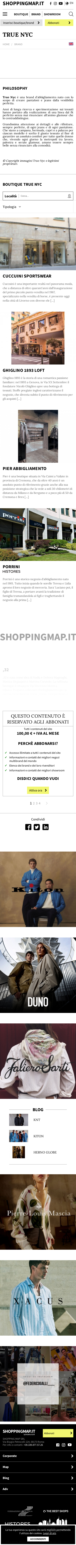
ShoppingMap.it (23, 3)
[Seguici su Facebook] (50, 4)
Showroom (52, 14)
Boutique (21, 14)
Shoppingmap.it (19, 1433)
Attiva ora (38, 790)
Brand (36, 14)
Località (11, 196)
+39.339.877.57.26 (33, 1444)
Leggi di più (49, 1533)
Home (6, 44)
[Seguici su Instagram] (55, 4)
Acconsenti (38, 1539)
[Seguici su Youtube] (60, 4)
